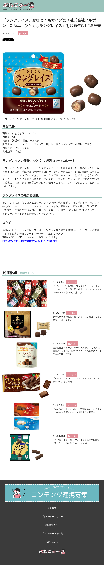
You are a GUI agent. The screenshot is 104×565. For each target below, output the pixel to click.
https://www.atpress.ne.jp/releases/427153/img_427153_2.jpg (29, 241)
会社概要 (52, 507)
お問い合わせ (52, 541)
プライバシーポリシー (52, 516)
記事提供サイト (52, 524)
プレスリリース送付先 (52, 533)
